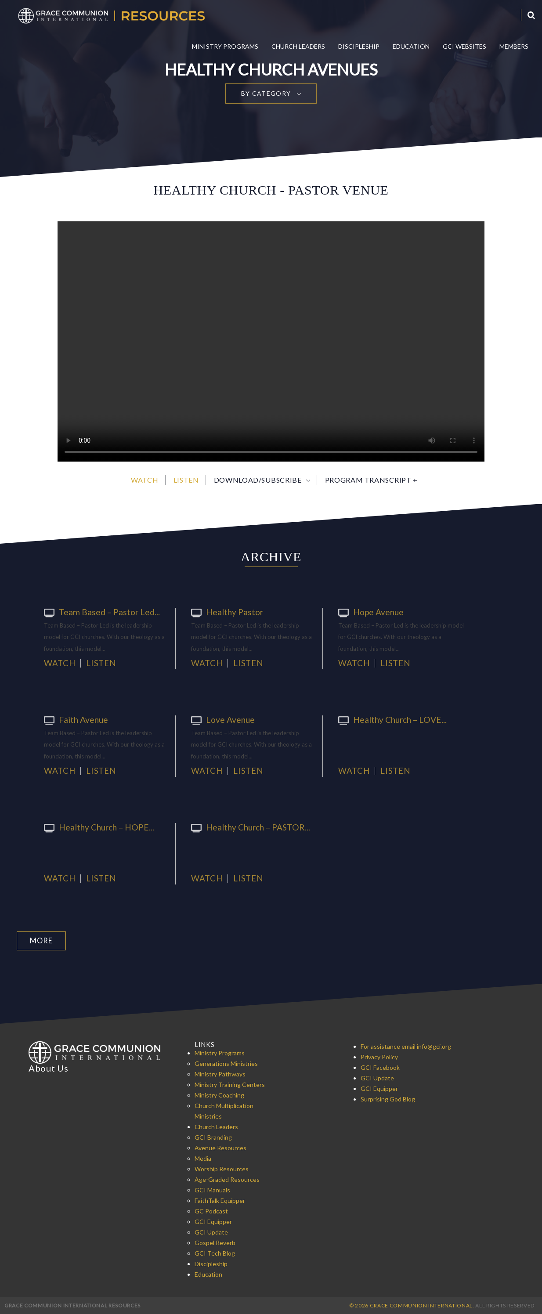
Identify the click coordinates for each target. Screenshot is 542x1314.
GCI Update (211, 1231)
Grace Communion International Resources (72, 1305)
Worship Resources (222, 1168)
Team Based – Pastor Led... (96, 612)
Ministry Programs (225, 46)
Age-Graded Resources (227, 1179)
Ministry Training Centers (230, 1084)
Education (411, 46)
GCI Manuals (212, 1189)
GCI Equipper (213, 1221)
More (40, 940)
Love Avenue (220, 719)
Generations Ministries (226, 1063)
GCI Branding (213, 1137)
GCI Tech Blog (215, 1252)
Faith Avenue (74, 719)
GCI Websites (464, 46)
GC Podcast (211, 1210)
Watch (144, 480)
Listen (186, 480)
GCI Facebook (380, 1067)
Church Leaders (298, 46)
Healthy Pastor (224, 612)
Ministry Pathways (220, 1073)
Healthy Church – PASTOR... (246, 827)
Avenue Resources (220, 1147)
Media (203, 1158)
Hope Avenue (369, 612)
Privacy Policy (379, 1056)
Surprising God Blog (388, 1098)
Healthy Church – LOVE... (388, 719)
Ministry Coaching (219, 1094)
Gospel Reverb (215, 1242)
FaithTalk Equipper (220, 1200)
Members (513, 46)
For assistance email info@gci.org (406, 1046)
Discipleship (358, 46)
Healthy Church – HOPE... (95, 827)
